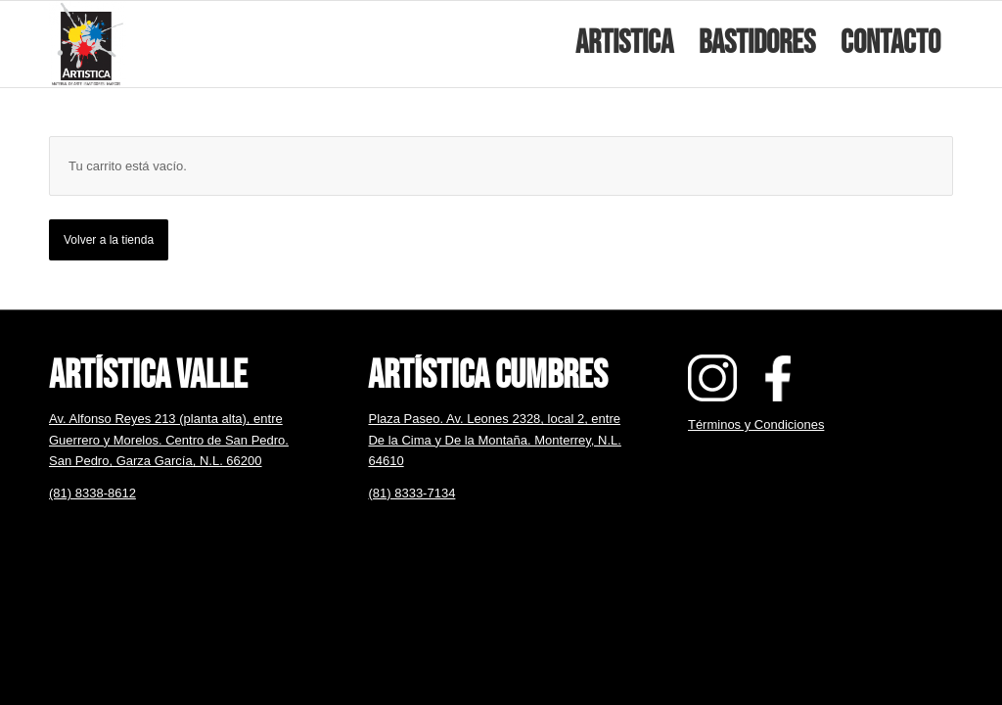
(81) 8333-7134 (411, 493)
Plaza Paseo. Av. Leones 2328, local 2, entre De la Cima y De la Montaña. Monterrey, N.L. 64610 (494, 439)
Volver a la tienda (109, 240)
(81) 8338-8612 (92, 493)
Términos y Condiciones (756, 424)
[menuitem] (624, 44)
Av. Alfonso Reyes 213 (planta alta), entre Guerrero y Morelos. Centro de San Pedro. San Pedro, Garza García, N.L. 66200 (169, 439)
